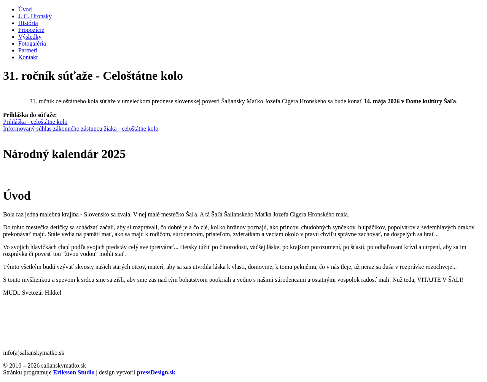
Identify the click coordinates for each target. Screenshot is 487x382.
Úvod (25, 9)
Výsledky (29, 36)
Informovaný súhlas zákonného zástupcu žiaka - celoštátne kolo (80, 128)
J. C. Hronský (35, 16)
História (28, 23)
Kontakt (28, 57)
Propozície (31, 30)
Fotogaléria (32, 43)
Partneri (28, 50)
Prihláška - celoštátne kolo (35, 121)
